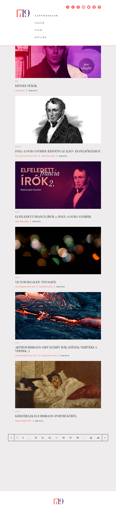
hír (16, 81)
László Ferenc (20, 91)
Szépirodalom (46, 16)
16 (63, 437)
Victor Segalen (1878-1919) (25, 287)
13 (43, 437)
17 (70, 437)
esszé (17, 211)
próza (18, 146)
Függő (40, 23)
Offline (41, 37)
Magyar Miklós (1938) (23, 421)
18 (77, 437)
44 (98, 437)
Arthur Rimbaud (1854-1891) (26, 356)
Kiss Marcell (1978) (46, 287)
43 (91, 437)
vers (17, 277)
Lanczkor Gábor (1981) (49, 356)
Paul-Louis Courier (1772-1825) (26, 156)
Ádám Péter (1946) (48, 156)
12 (36, 437)
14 (49, 437)
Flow (39, 30)
